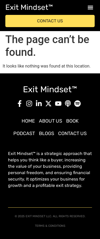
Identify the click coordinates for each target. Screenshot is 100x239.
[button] (90, 7)
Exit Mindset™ (29, 7)
